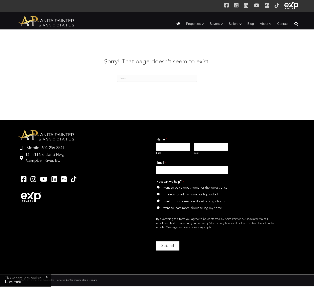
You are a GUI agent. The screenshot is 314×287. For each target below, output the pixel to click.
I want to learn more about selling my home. (192, 208)
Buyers (215, 23)
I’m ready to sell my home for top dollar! (190, 194)
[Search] (294, 24)
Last (196, 153)
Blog (251, 23)
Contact (282, 23)
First (158, 153)
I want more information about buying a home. (194, 201)
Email (161, 163)
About (264, 23)
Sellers (234, 23)
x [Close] (47, 277)
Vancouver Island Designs (83, 280)
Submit (167, 246)
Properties (193, 23)
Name (161, 139)
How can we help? (170, 182)
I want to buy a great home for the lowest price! (195, 187)
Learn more (13, 282)
